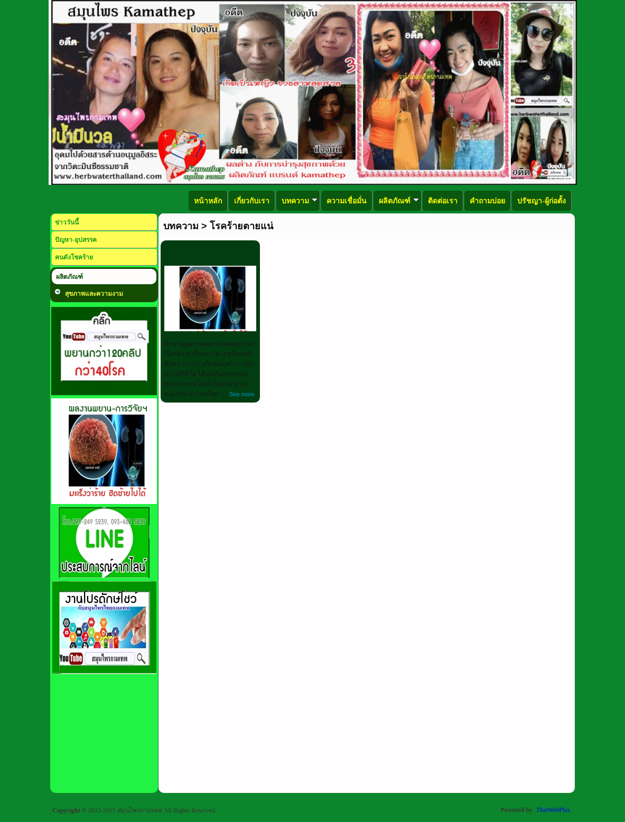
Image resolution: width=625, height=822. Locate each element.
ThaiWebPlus (553, 810)
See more (242, 394)
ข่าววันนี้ (67, 222)
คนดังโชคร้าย (74, 257)
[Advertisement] (104, 738)
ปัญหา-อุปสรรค (76, 240)
